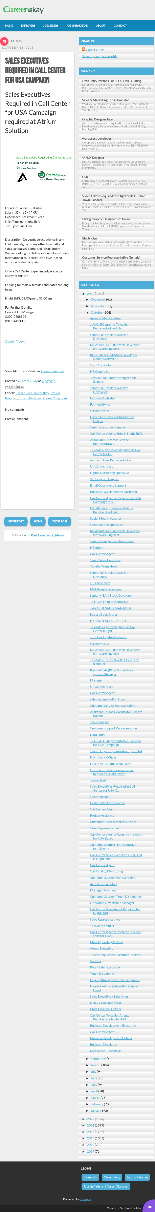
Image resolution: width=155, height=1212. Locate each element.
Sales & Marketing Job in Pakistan (105, 100)
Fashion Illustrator (102, 398)
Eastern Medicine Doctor (107, 803)
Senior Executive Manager (108, 427)
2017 (90, 1151)
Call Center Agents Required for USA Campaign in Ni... (115, 500)
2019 (90, 1138)
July (93, 1071)
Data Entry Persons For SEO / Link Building (111, 81)
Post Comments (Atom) (47, 535)
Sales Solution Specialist (106, 524)
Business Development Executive (113, 1025)
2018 (90, 1145)
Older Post (59, 521)
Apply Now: (15, 341)
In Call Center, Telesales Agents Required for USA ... (111, 510)
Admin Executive (101, 948)
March (95, 1097)
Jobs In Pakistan (137, 1177)
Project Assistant (102, 815)
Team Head (98, 780)
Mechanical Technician (105, 1051)
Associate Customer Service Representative (109, 441)
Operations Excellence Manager (112, 903)
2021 (90, 1125)
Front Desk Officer (103, 757)
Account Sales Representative (110, 460)
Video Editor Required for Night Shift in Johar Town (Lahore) (113, 198)
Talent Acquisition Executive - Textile (115, 955)
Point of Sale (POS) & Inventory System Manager (111, 672)
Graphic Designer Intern (98, 119)
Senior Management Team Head (112, 541)
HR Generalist (100, 371)
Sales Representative (104, 828)
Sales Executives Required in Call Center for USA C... (112, 788)
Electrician (89, 238)
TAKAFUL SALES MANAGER (110, 608)
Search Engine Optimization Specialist (116, 751)
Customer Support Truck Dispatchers (116, 896)
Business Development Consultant (113, 492)
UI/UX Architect (101, 466)
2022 (90, 1119)
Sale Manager (99, 722)
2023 (90, 293)
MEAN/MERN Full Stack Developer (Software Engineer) (115, 346)
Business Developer (103, 1044)
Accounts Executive (103, 884)
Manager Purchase (103, 890)
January (96, 1110)
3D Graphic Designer (104, 479)
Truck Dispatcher (102, 973)
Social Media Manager (105, 518)
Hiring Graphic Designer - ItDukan (106, 219)
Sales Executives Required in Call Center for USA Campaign (35, 70)
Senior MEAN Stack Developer (111, 595)
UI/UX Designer (93, 157)
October (97, 312)
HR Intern (97, 547)
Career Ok (23, 393)
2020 (90, 1132)
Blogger (85, 1199)
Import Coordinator (103, 614)
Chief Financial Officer (105, 1009)
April (94, 1091)
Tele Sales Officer (102, 925)
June (94, 1078)
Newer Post (16, 521)
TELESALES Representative (109, 601)
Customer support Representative (113, 728)
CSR (85, 177)
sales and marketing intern (108, 699)
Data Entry (97, 734)
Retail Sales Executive (105, 967)
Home (38, 521)
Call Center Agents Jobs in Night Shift (116, 433)
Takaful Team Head (103, 566)
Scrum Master (100, 410)
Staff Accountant (102, 365)
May (94, 1084)
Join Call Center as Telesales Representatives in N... (109, 326)
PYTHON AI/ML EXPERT (108, 620)
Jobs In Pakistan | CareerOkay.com (42, 398)
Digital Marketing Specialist (109, 473)
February (97, 1104)
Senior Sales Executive (105, 560)
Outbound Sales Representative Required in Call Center (112, 772)
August (96, 1065)
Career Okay (40, 393)
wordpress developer (96, 138)
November (98, 306)
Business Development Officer (111, 1038)
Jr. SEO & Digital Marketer (108, 637)
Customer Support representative (113, 877)
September (98, 1058)
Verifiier (95, 961)
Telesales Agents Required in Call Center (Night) (112, 629)
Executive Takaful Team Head (110, 764)
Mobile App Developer (106, 589)
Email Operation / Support (108, 485)
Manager (96, 680)
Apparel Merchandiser (105, 318)
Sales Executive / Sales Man (109, 996)
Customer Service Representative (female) (111, 257)
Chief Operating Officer (106, 942)
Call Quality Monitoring (106, 871)
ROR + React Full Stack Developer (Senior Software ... (113, 357)
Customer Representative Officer (113, 822)
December (98, 299)
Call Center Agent (102, 554)
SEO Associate (100, 583)
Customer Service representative (112, 705)
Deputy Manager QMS (106, 1002)
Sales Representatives (105, 919)
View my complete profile (99, 56)
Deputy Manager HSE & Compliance (115, 980)
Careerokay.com (52, 371)
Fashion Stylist (100, 404)
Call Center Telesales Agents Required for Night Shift (109, 1017)
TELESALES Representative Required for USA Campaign (115, 743)
